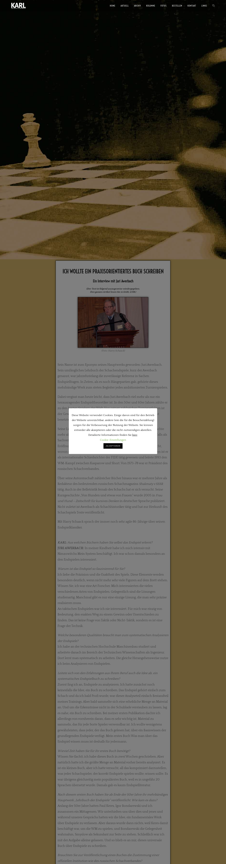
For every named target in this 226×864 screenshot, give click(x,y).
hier (134, 435)
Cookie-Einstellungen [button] (113, 439)
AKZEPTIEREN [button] (113, 446)
